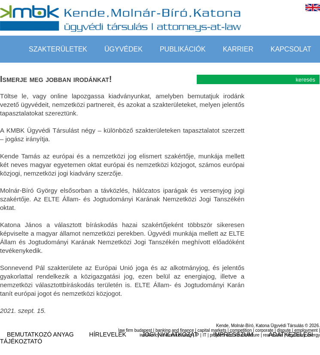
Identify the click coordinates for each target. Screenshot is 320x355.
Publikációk (183, 49)
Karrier (238, 49)
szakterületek (58, 49)
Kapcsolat (291, 49)
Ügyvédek (123, 49)
